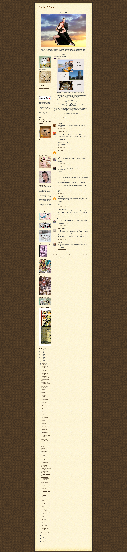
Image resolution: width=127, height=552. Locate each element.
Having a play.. (44, 412)
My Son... (43, 448)
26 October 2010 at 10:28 (62, 193)
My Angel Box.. (44, 451)
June (43, 538)
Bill (59, 218)
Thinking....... (43, 526)
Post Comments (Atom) (64, 257)
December (44, 361)
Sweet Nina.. (43, 442)
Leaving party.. (44, 426)
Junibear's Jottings (48, 7)
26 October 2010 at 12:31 (62, 206)
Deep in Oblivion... (44, 517)
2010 (42, 360)
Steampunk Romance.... (45, 531)
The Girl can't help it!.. (45, 504)
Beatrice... (43, 516)
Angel (42, 500)
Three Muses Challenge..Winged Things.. (45, 435)
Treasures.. (43, 389)
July (42, 537)
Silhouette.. (43, 414)
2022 (42, 349)
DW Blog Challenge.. (45, 430)
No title (42, 405)
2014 (42, 354)
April (43, 541)
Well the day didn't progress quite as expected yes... (45, 478)
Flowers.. (43, 392)
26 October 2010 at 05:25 (62, 128)
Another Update (44, 437)
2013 (42, 355)
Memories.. (43, 415)
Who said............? (44, 380)
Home (70, 254)
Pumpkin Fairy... (44, 523)
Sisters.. (42, 397)
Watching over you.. (45, 417)
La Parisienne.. (44, 465)
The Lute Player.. (44, 520)
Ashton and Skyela (44, 510)
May (43, 540)
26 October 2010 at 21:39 (62, 215)
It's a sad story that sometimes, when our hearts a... (45, 383)
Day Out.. (43, 411)
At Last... (43, 485)
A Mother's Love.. (44, 386)
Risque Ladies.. (44, 402)
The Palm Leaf (44, 522)
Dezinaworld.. (44, 421)
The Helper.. (43, 446)
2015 (42, 352)
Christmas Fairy (44, 376)
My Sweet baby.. (44, 370)
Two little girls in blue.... (45, 532)
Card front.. (43, 393)
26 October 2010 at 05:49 (62, 147)
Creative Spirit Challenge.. (46, 468)
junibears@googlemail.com (44, 88)
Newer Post (55, 254)
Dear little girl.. (44, 423)
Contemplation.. (44, 456)
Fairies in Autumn (44, 432)
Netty (59, 166)
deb (59, 123)
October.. (43, 443)
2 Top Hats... (43, 449)
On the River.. (44, 469)
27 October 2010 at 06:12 (62, 249)
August (43, 535)
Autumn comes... (44, 525)
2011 (42, 358)
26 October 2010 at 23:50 (62, 239)
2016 (42, 351)
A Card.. (43, 445)
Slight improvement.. (45, 471)
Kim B (59, 196)
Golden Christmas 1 (45, 377)
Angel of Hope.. (44, 429)
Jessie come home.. (44, 399)
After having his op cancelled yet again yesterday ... (45, 498)
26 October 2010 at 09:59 (62, 163)
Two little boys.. (44, 424)
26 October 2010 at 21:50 (62, 225)
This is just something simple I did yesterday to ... (46, 491)
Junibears (60, 228)
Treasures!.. (43, 390)
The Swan (43, 420)
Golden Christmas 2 (45, 379)
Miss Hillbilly (61, 150)
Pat (59, 242)
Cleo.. (42, 475)
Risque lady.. (43, 400)
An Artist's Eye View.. (45, 371)
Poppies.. (43, 463)
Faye (59, 157)
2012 (42, 357)
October (43, 364)
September (44, 534)
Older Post (85, 254)
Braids (42, 506)
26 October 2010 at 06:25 (62, 153)
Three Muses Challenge (45, 466)
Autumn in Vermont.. (45, 368)
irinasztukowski (61, 131)
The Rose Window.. (45, 514)
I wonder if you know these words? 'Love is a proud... (46, 454)
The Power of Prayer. (45, 418)
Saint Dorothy (44, 519)
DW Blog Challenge (45, 387)
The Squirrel (43, 488)
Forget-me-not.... (44, 486)
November (44, 363)
